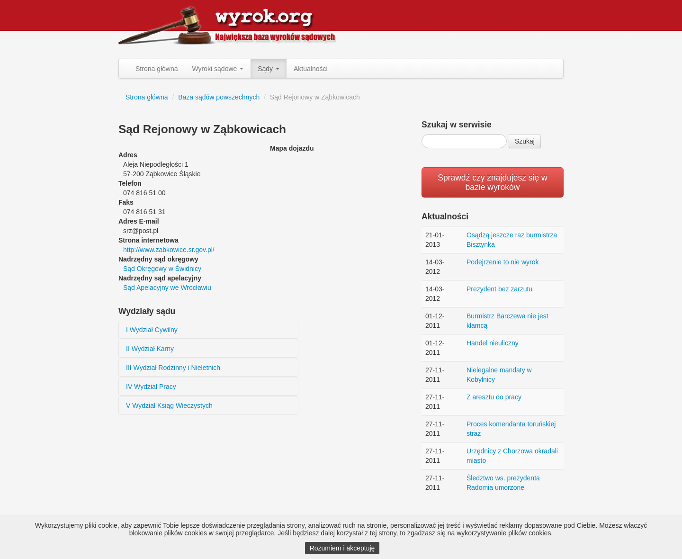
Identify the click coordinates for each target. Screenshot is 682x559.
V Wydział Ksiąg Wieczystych (169, 405)
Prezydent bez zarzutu (499, 289)
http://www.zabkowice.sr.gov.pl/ (169, 249)
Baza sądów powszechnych (219, 97)
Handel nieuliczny (493, 343)
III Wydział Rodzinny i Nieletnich (173, 367)
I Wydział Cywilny (152, 330)
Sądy (268, 68)
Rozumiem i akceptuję (342, 548)
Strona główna (156, 68)
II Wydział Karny (150, 348)
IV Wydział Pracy (151, 386)
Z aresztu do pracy (494, 397)
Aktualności (311, 68)
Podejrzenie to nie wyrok (503, 262)
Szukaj (525, 141)
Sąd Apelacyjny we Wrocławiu (167, 287)
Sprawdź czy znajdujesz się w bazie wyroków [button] (492, 182)
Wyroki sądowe (218, 68)
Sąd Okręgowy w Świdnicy (162, 268)
